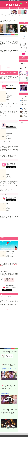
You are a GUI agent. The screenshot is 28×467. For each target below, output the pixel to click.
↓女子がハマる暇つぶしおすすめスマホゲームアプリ (9, 417)
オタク (21, 8)
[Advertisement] (9, 59)
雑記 (25, 8)
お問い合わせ (22, 122)
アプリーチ (13, 198)
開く (10, 67)
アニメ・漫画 (16, 8)
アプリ (12, 8)
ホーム (3, 8)
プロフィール (23, 53)
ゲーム (7, 8)
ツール (6, 434)
